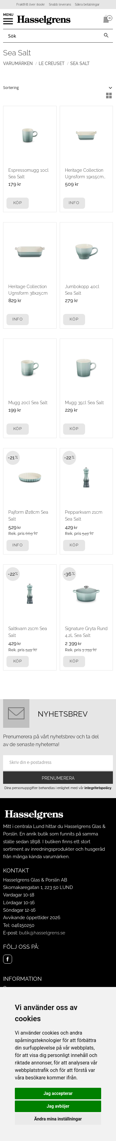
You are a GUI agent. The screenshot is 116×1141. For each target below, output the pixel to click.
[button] (8, 23)
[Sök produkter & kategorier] (51, 36)
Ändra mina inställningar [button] (58, 1118)
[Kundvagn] (105, 19)
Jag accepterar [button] (57, 1093)
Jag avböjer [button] (58, 1106)
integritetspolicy (97, 788)
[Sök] (106, 36)
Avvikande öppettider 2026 (31, 917)
